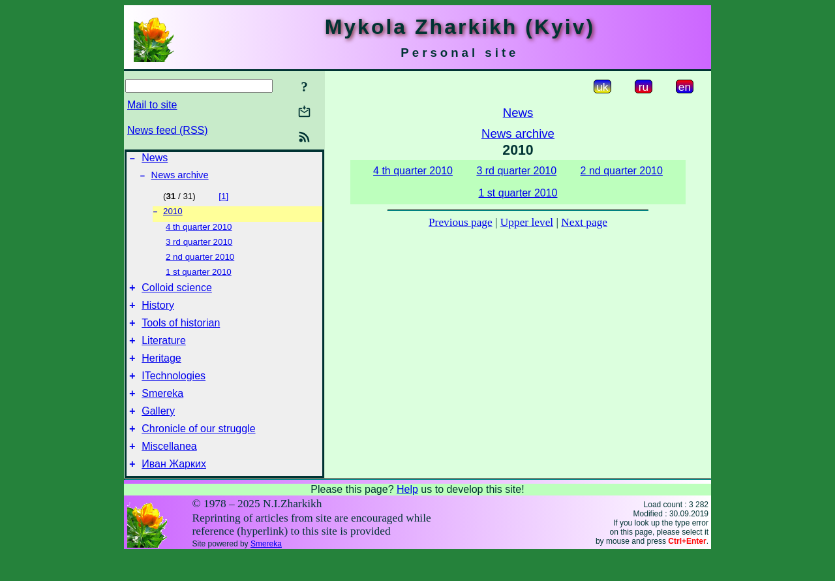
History (158, 314)
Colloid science (177, 294)
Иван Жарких (174, 490)
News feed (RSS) (167, 130)
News (155, 159)
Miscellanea (169, 471)
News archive (180, 179)
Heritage (161, 373)
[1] (223, 200)
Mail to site (152, 104)
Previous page (461, 222)
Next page (584, 222)
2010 (173, 216)
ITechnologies (173, 392)
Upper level (526, 222)
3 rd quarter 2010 (199, 247)
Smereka (162, 412)
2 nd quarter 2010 (200, 262)
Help (407, 516)
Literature (164, 353)
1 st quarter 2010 (199, 277)
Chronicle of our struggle (198, 451)
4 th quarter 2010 (199, 232)
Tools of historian (181, 333)
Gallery (158, 431)
